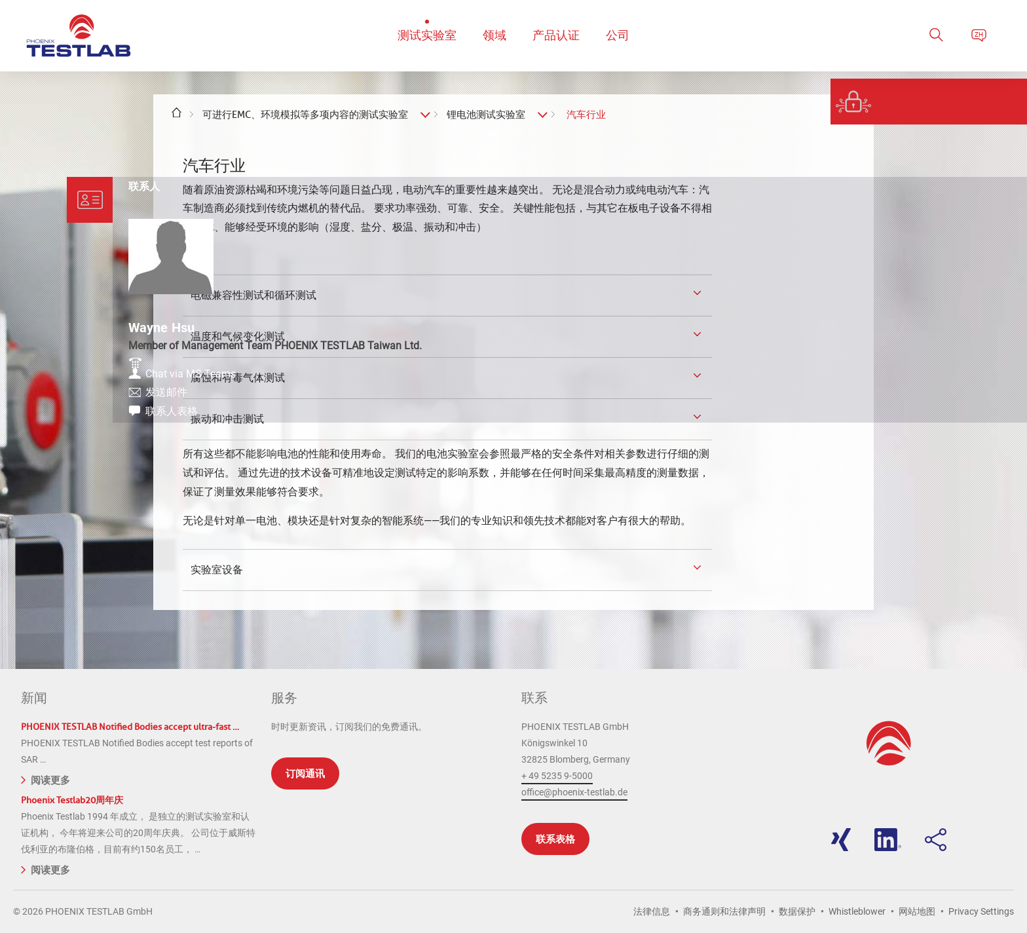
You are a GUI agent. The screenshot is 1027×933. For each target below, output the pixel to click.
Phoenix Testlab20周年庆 (72, 800)
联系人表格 (932, 424)
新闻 (34, 698)
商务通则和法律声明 (724, 911)
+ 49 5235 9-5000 (557, 776)
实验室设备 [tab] (215, 569)
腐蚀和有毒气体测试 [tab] (236, 377)
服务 (284, 698)
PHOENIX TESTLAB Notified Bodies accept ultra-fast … (130, 727)
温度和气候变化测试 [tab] (236, 336)
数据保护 (797, 911)
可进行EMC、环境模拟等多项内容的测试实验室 (305, 115)
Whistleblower (857, 911)
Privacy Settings (981, 911)
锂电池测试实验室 (486, 115)
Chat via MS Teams (951, 381)
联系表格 (555, 839)
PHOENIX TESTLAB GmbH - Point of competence (78, 36)
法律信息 (651, 911)
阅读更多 (45, 779)
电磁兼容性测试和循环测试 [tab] (252, 294)
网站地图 (917, 911)
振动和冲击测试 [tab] (226, 418)
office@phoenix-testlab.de (574, 792)
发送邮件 (927, 402)
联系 (534, 698)
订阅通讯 (305, 773)
